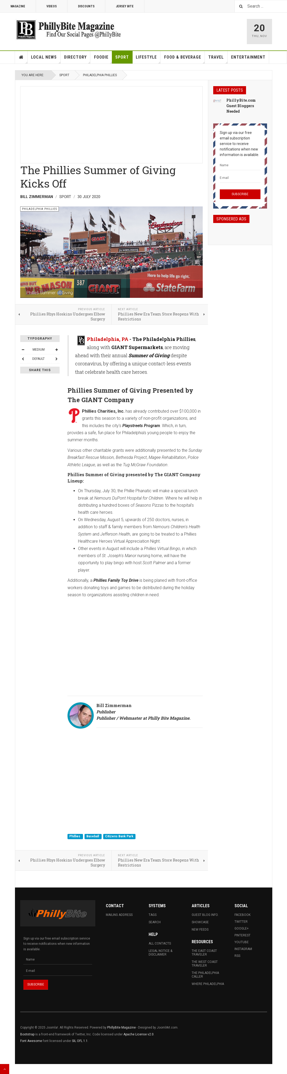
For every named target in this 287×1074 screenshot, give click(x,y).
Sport (122, 57)
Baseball (93, 836)
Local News (45, 59)
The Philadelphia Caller (205, 974)
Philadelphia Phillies (100, 75)
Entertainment (248, 57)
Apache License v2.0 (138, 1034)
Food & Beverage (184, 59)
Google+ (241, 928)
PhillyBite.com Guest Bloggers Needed (241, 106)
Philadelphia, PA (107, 339)
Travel (217, 59)
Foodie (103, 59)
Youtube (241, 942)
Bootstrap (27, 1034)
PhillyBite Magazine (121, 1027)
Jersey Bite (125, 6)
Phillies (75, 836)
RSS (237, 956)
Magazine (18, 6)
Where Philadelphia (208, 984)
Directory (77, 59)
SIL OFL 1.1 (80, 1041)
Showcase (200, 922)
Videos (51, 6)
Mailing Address (119, 915)
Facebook (242, 915)
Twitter (241, 921)
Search (155, 922)
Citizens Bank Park (119, 836)
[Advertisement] (111, 123)
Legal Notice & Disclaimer (160, 952)
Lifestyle (148, 59)
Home (21, 57)
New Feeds (200, 929)
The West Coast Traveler (205, 963)
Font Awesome (31, 1041)
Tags (152, 915)
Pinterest (242, 935)
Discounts (86, 6)
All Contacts (160, 943)
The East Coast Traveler (204, 952)
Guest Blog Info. (205, 915)
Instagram (243, 949)
